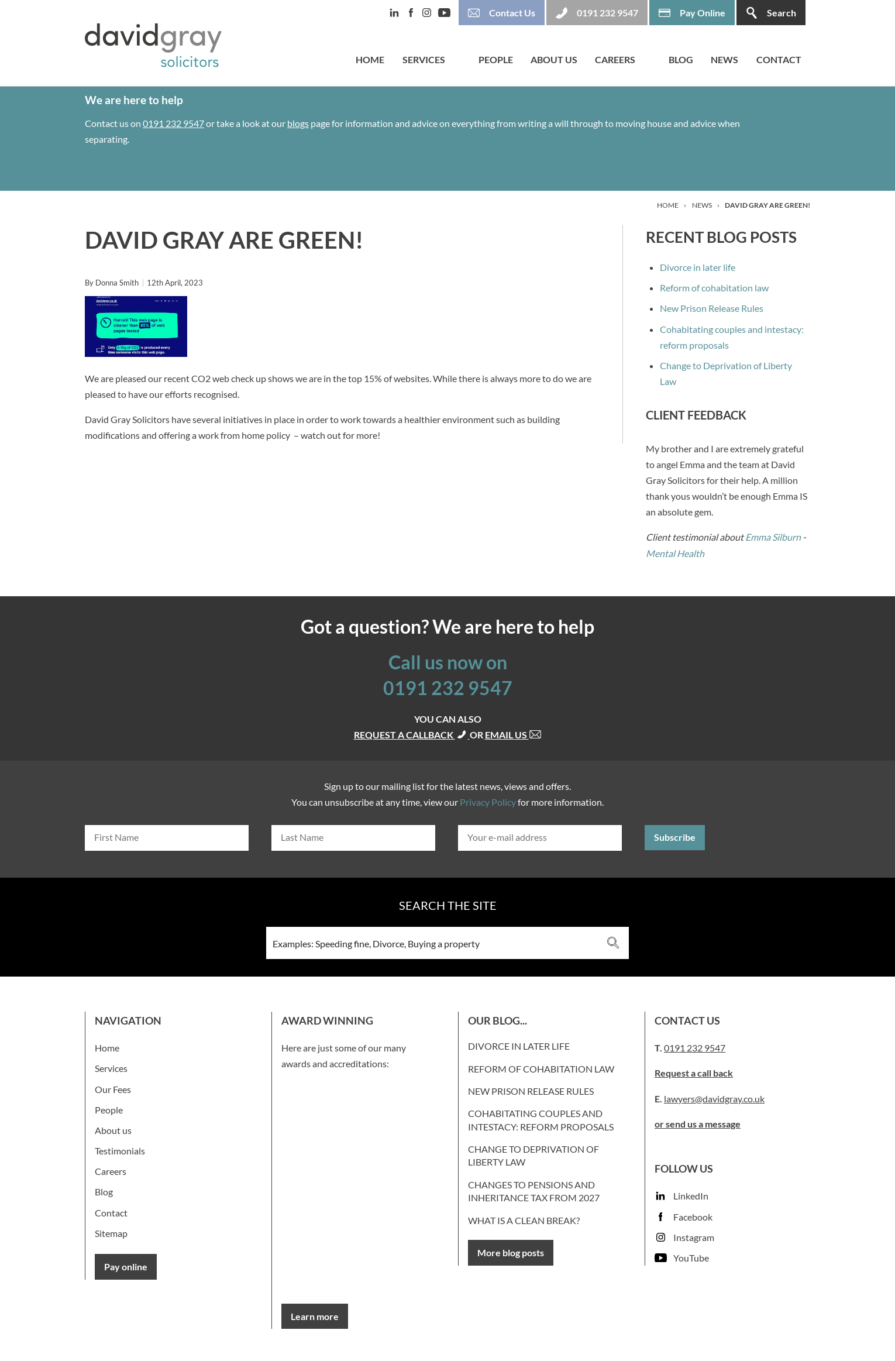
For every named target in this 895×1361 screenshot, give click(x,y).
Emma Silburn (773, 536)
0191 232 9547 (173, 123)
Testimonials (120, 1150)
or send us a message (698, 1123)
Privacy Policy (488, 801)
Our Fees (113, 1089)
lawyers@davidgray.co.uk (714, 1098)
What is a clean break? (524, 1220)
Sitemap (111, 1233)
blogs (298, 123)
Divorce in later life (697, 267)
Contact (778, 59)
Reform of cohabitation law (714, 287)
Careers (615, 59)
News (724, 59)
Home (370, 59)
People (496, 59)
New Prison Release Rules (711, 308)
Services (423, 59)
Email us (513, 734)
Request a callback (412, 734)
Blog (681, 59)
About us (554, 59)
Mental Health (675, 553)
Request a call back (694, 1072)
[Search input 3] (432, 943)
